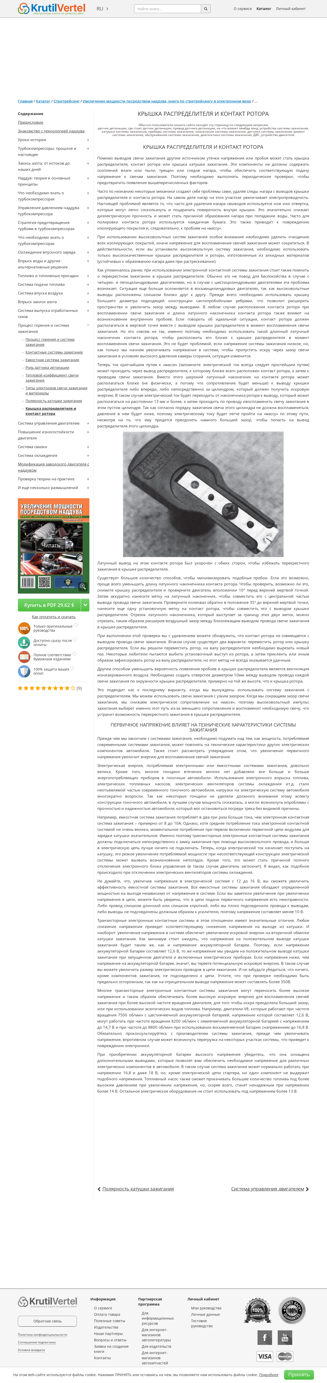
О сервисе (243, 8)
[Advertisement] (163, 56)
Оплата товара (107, 1314)
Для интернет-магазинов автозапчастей (155, 1357)
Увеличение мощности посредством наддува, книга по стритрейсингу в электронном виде (167, 101)
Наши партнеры (108, 1333)
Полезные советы (109, 1320)
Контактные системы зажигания (54, 352)
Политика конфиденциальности (42, 1334)
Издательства (106, 1327)
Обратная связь (47, 1321)
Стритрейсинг (66, 101)
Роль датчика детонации (47, 367)
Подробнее (268, 1374)
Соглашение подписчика (37, 1342)
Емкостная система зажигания (52, 359)
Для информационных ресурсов (158, 1318)
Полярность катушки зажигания (54, 400)
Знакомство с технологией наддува (51, 130)
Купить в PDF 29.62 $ (49, 605)
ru (100, 8)
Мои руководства (206, 1308)
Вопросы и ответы (110, 1339)
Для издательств (156, 1346)
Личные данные (205, 1314)
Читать (50, 545)
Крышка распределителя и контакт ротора (51, 411)
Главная (25, 101)
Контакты (102, 1357)
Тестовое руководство (202, 1323)
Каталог (263, 8)
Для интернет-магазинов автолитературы (156, 1334)
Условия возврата (31, 1350)
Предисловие (30, 122)
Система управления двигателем (267, 1188)
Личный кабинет (291, 8)
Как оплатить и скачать (54, 616)
